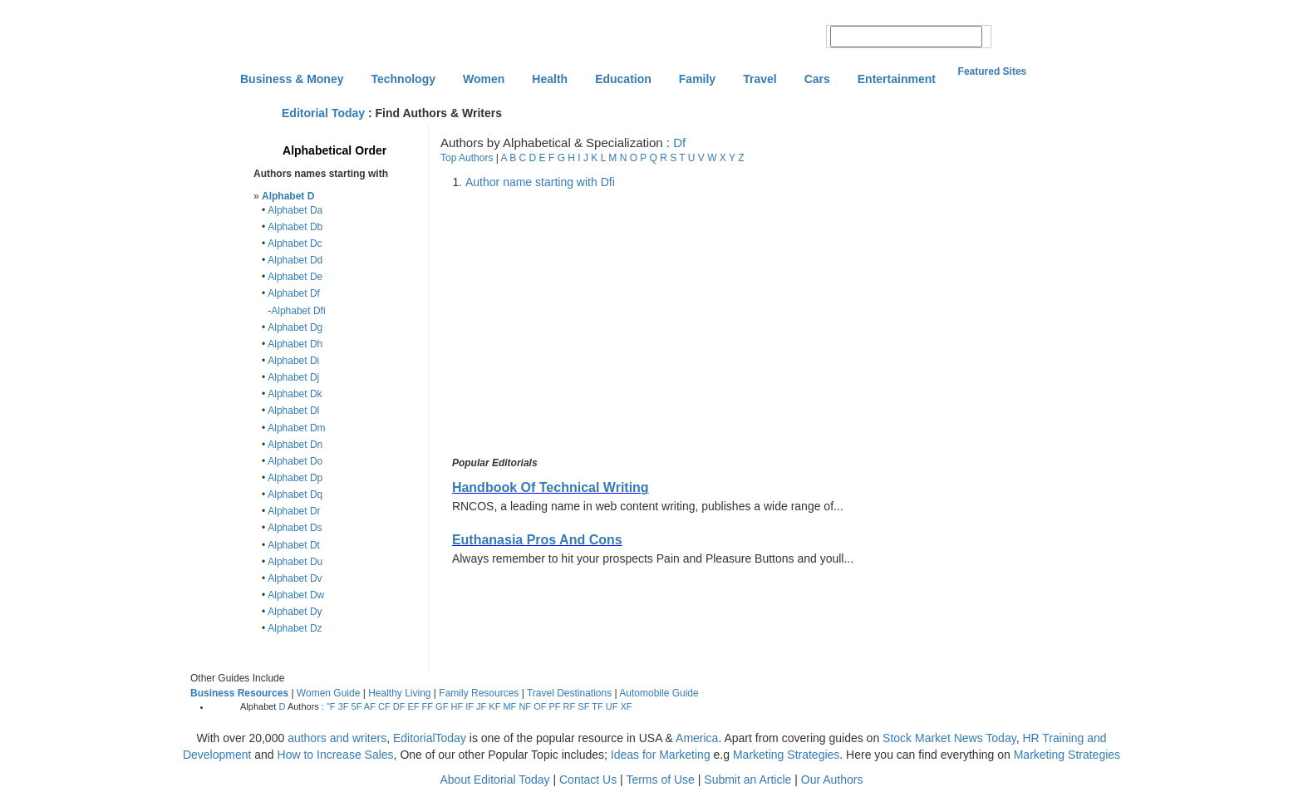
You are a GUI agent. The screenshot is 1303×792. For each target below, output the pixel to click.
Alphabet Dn (295, 444)
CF (384, 706)
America (697, 738)
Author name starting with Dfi (540, 182)
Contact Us (588, 779)
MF (509, 706)
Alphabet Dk (295, 394)
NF (525, 706)
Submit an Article (747, 779)
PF (554, 706)
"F (331, 706)
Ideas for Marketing (661, 754)
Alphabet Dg (295, 327)
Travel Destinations (569, 693)
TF (597, 706)
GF (441, 706)
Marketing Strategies (786, 754)
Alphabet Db (295, 227)
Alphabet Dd (295, 260)
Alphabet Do (295, 461)
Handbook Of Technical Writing (550, 487)
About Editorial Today (495, 779)
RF (569, 706)
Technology (403, 79)
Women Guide (328, 693)
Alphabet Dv (295, 578)
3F (343, 706)
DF (399, 706)
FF (427, 706)
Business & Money (291, 79)
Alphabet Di (293, 360)
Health (550, 79)
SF (583, 706)
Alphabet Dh (295, 344)
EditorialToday (429, 738)
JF (481, 706)
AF (370, 706)
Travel (759, 79)
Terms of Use (660, 779)
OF (539, 706)
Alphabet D (288, 196)
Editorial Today (323, 113)
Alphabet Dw (296, 595)
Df (679, 142)
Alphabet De (295, 277)
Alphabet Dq (295, 494)
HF (456, 706)
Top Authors (466, 158)
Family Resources (479, 693)
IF (469, 706)
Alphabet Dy (295, 611)
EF (413, 706)
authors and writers (337, 738)
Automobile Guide (658, 693)
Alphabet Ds (295, 528)
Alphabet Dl (293, 410)
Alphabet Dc (295, 243)
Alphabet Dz (295, 628)
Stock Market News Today (949, 738)
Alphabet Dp (295, 478)
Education (623, 79)
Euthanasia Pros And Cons (537, 540)
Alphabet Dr (294, 511)
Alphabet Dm (296, 428)
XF (626, 706)
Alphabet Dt (294, 545)
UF (612, 706)
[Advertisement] (588, 323)
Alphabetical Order (334, 150)
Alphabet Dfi (298, 311)
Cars (817, 79)
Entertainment (897, 79)
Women (483, 79)
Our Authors (832, 779)
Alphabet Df (294, 293)
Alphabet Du (295, 562)
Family (697, 79)
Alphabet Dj (293, 377)
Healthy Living (399, 693)
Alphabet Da (295, 210)
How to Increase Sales (336, 754)
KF (494, 706)
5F (357, 706)
